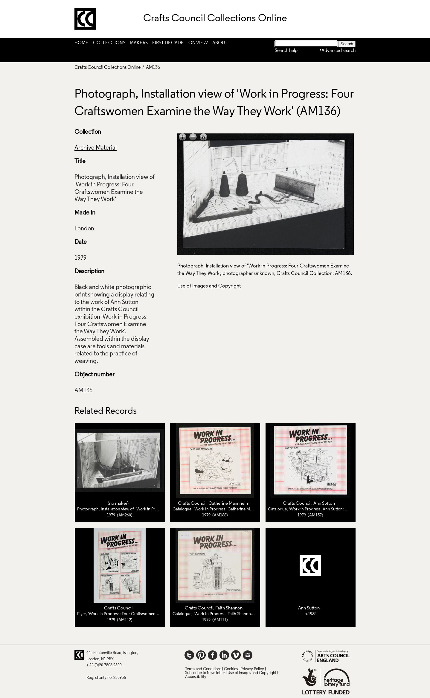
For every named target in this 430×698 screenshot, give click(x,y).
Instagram (247, 655)
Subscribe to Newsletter (205, 673)
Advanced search (338, 50)
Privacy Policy (252, 669)
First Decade (168, 43)
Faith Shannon (229, 608)
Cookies (231, 669)
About (220, 43)
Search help (286, 50)
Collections (109, 43)
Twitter (189, 655)
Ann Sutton (324, 503)
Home (81, 43)
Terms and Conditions (203, 669)
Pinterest (201, 655)
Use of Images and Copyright (209, 286)
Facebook (212, 655)
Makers (139, 43)
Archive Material (95, 148)
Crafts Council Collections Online (107, 67)
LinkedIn (224, 655)
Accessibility (195, 677)
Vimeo (236, 655)
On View (198, 43)
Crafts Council (192, 503)
